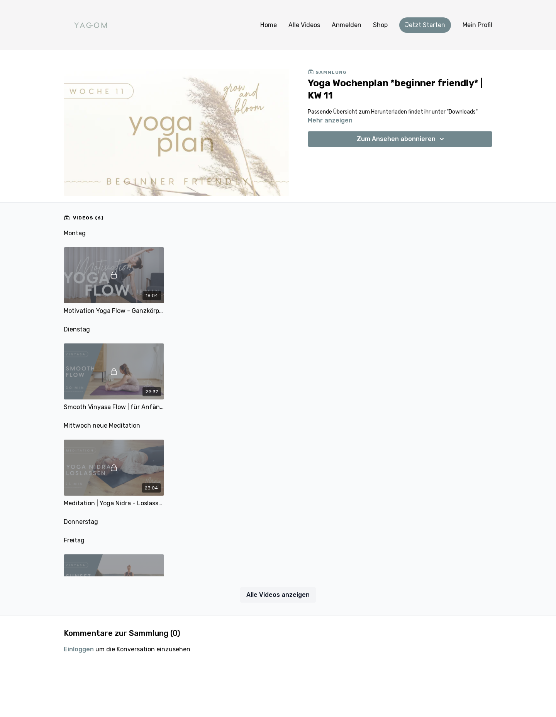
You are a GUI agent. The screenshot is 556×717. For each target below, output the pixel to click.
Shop (380, 25)
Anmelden (346, 25)
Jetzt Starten (425, 25)
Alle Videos (304, 25)
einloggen (79, 649)
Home (268, 25)
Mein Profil (477, 25)
